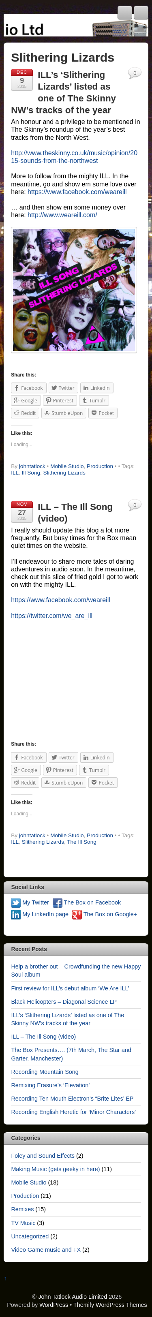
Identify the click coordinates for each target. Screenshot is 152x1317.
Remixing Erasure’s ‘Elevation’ (50, 1085)
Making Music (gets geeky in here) (55, 1169)
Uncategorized (30, 1236)
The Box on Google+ (104, 914)
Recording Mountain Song (44, 1072)
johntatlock (32, 466)
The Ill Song (81, 842)
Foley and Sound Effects (43, 1155)
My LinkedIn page (40, 914)
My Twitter (30, 902)
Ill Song (31, 473)
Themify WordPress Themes (110, 1305)
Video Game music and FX (46, 1249)
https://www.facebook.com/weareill (77, 191)
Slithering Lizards (64, 473)
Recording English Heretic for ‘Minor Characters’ (73, 1112)
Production (100, 466)
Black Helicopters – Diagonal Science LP (64, 1001)
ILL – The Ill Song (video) (43, 1036)
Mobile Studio (66, 466)
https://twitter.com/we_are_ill (51, 615)
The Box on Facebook (87, 902)
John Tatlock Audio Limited (72, 1296)
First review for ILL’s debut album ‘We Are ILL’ (70, 988)
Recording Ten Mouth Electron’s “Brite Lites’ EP (72, 1098)
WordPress (53, 1305)
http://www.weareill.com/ (62, 215)
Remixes (22, 1209)
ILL (15, 473)
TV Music (23, 1223)
